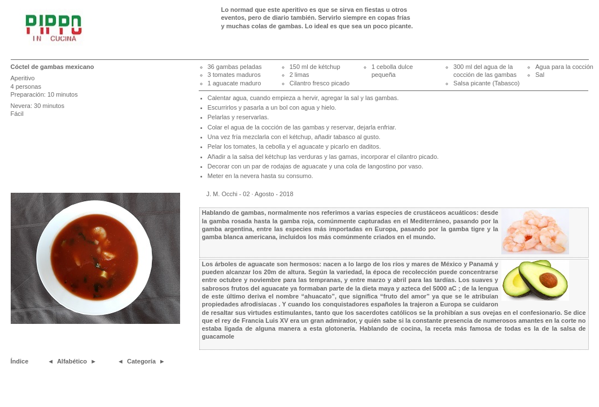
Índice (20, 361)
